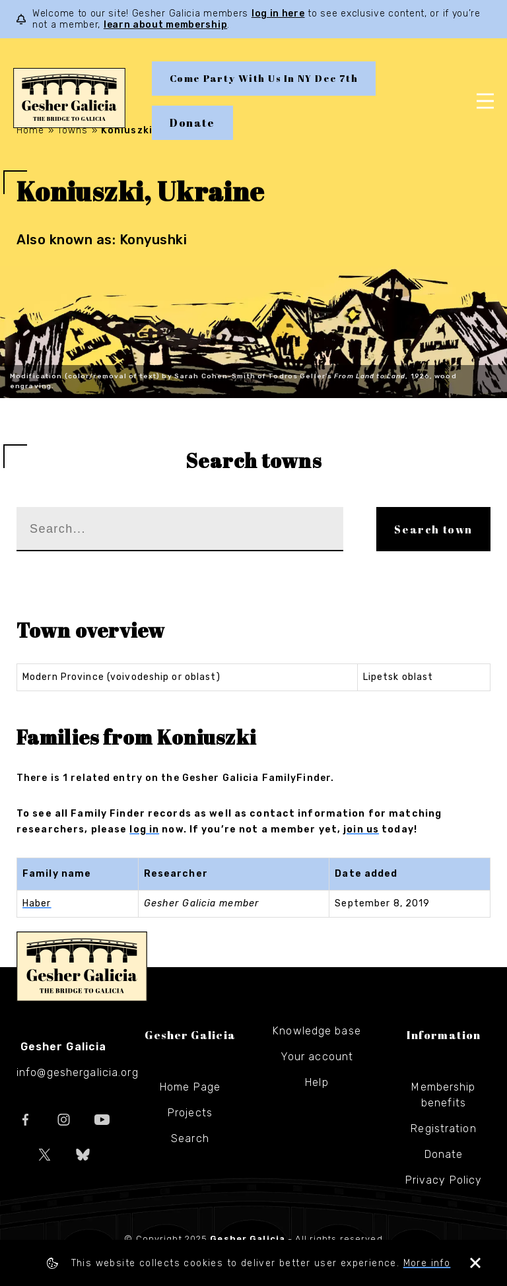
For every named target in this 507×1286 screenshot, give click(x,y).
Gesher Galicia (82, 966)
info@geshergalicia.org (78, 1072)
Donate (192, 123)
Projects (190, 1112)
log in (144, 829)
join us (361, 829)
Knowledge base (317, 1031)
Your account (317, 1056)
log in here (278, 13)
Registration (443, 1128)
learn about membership (165, 24)
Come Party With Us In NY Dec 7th (264, 78)
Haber (36, 903)
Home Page (190, 1087)
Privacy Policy (444, 1180)
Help (316, 1082)
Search (190, 1138)
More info (427, 1263)
